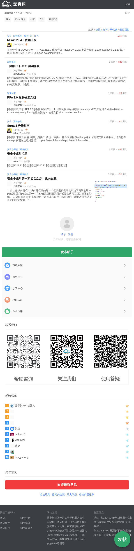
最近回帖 (124, 29)
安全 (42, 19)
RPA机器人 (26, 528)
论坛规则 (45, 494)
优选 (113, 29)
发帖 (122, 539)
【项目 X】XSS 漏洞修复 (23, 66)
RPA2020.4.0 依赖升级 (21, 40)
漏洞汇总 (53, 19)
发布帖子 (67, 252)
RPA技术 (25, 518)
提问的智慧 (58, 494)
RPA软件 (5, 523)
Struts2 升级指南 (18, 125)
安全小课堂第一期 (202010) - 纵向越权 (32, 178)
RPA (8, 19)
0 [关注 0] (127, 12)
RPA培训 (25, 523)
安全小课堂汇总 (17, 153)
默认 (90, 29)
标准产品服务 (86, 494)
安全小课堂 (20, 19)
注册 (70, 234)
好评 (105, 29)
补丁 (32, 19)
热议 (98, 29)
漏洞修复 (17, 36)
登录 (127, 4)
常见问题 (72, 494)
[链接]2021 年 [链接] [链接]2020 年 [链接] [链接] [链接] (37, 165)
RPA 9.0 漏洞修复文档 (21, 97)
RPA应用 (5, 528)
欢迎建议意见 (67, 485)
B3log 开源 (109, 530)
